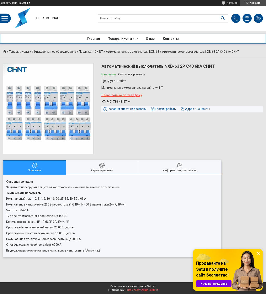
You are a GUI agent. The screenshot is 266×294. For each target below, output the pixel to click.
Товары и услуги (121, 39)
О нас (150, 39)
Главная (93, 39)
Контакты (171, 39)
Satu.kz (151, 286)
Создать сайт (9, 2)
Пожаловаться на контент (142, 290)
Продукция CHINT (91, 51)
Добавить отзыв (258, 18)
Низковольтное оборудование (55, 51)
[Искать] (223, 18)
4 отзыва (232, 2)
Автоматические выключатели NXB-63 (132, 51)
